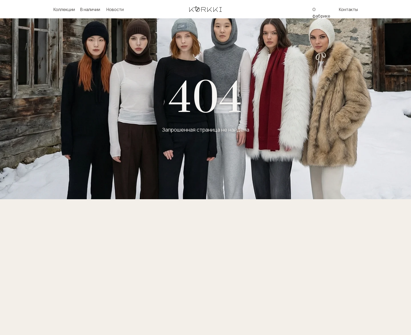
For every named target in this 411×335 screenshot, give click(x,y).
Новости (115, 9)
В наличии (90, 9)
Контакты (348, 9)
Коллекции (64, 9)
